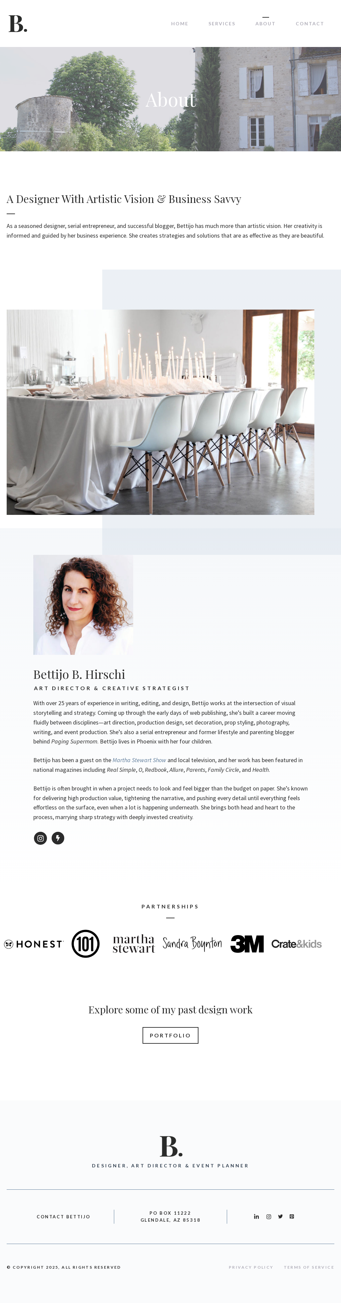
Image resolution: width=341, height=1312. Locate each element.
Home (179, 23)
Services (221, 23)
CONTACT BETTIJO (64, 1216)
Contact (310, 23)
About (265, 23)
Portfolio (170, 1035)
